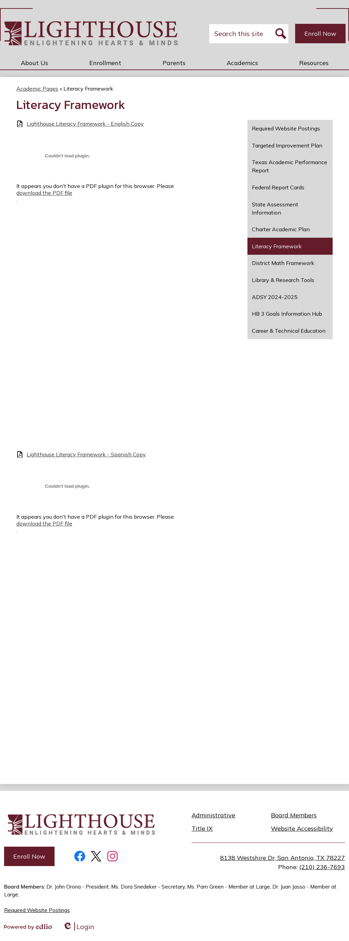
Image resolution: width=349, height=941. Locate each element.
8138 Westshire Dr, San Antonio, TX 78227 (282, 858)
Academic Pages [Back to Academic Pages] (37, 88)
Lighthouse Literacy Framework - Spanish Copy (86, 454)
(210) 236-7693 (322, 867)
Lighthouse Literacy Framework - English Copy (85, 124)
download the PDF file (44, 192)
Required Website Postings (37, 910)
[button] (34, 62)
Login (78, 926)
